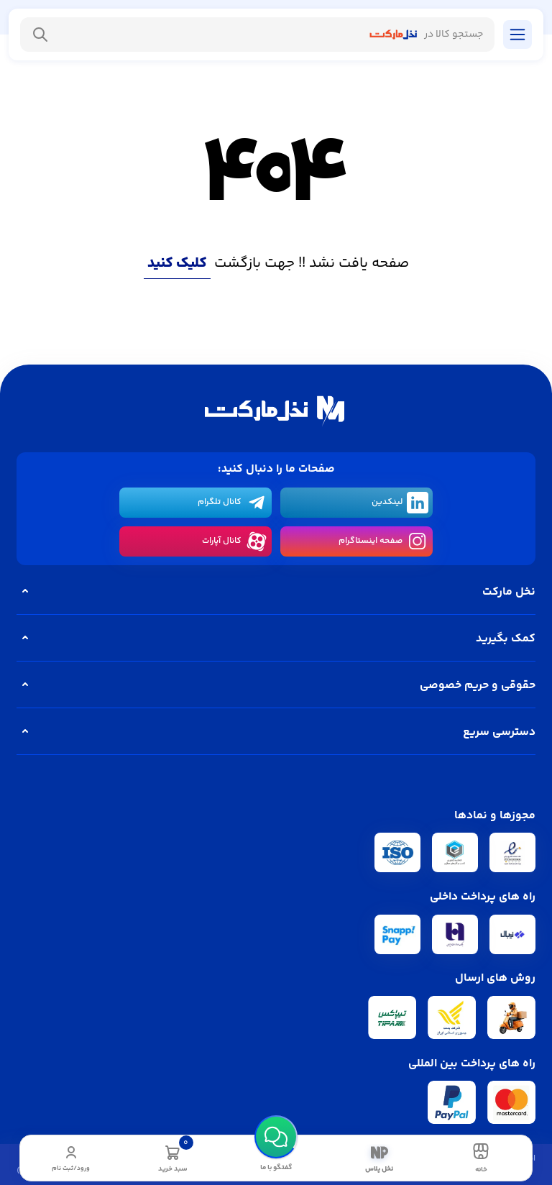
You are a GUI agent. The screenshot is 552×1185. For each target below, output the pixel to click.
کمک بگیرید (276, 638)
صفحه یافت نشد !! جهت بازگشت (276, 263)
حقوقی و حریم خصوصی (276, 685)
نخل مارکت (276, 591)
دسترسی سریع (276, 732)
